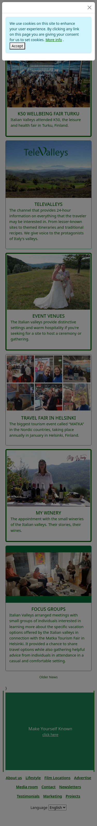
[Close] (89, 7)
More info (54, 39)
